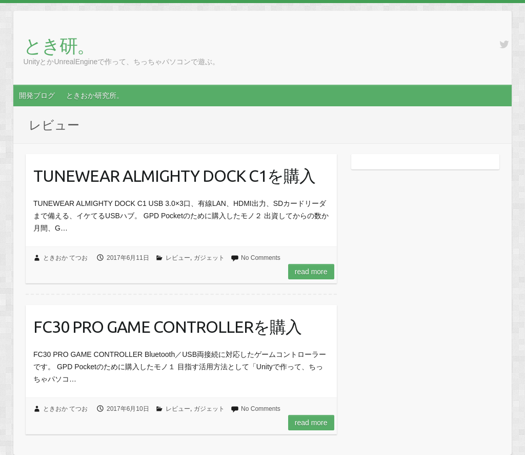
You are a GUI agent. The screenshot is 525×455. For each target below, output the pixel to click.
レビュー (178, 257)
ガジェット (209, 257)
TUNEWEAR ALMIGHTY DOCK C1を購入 (174, 175)
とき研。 (59, 45)
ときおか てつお (65, 257)
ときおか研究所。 (95, 95)
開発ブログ (37, 95)
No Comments (260, 257)
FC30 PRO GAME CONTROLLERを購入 (167, 326)
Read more (311, 272)
